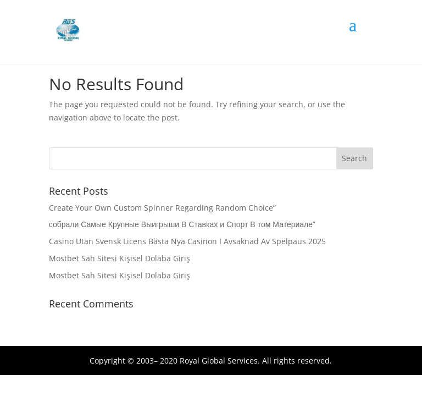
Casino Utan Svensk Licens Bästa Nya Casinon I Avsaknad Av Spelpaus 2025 (187, 241)
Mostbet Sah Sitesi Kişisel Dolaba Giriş (119, 258)
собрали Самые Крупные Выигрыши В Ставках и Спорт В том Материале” (182, 224)
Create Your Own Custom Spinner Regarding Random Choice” (162, 207)
